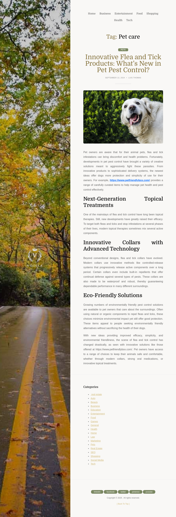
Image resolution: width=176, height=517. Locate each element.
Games (94, 421)
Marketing (95, 440)
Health (94, 429)
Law (93, 437)
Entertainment (98, 413)
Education (96, 410)
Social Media (97, 460)
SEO (93, 452)
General (95, 425)
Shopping (95, 456)
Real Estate (96, 448)
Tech (93, 464)
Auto (93, 398)
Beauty (94, 402)
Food (93, 417)
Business (95, 406)
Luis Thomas (135, 78)
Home (94, 433)
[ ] (123, 504)
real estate (96, 394)
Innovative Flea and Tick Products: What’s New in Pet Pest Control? (123, 63)
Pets (123, 50)
